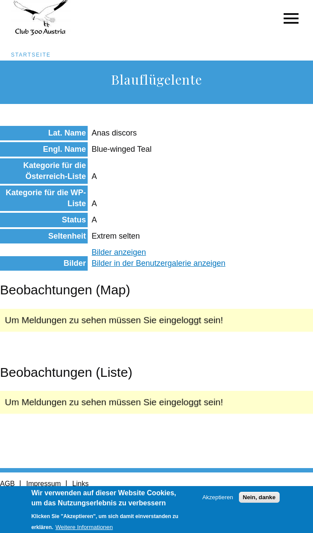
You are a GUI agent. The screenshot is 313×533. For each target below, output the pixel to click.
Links (80, 483)
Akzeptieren (217, 500)
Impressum (43, 483)
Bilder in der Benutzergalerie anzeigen (158, 263)
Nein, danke (259, 500)
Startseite (31, 55)
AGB (7, 483)
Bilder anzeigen (119, 252)
